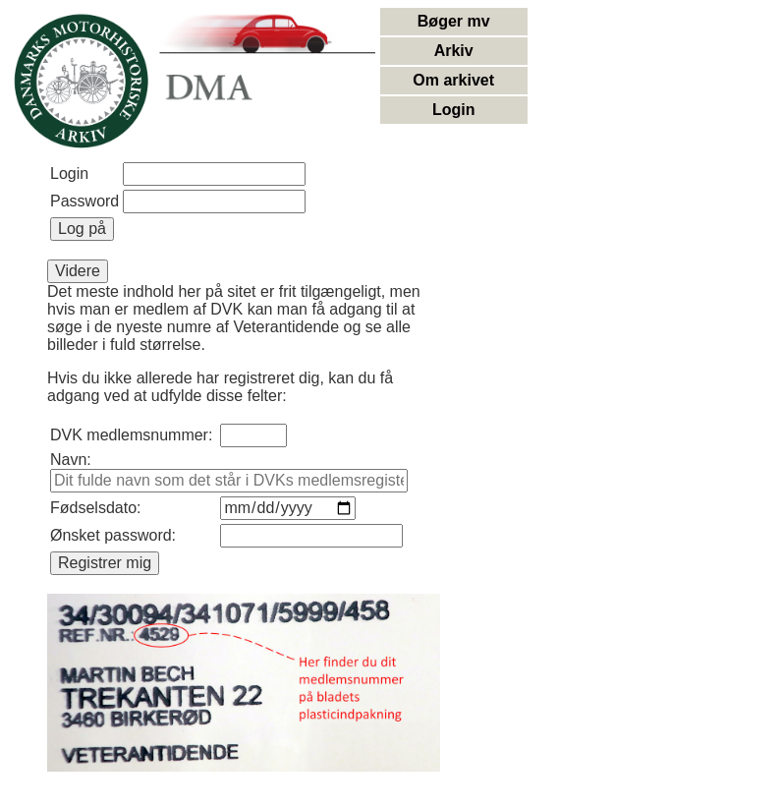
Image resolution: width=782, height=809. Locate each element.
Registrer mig (104, 562)
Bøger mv (454, 21)
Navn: (70, 459)
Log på (82, 228)
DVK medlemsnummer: (131, 435)
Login (453, 109)
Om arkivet (453, 80)
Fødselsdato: (95, 507)
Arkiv (454, 50)
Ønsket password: (113, 535)
